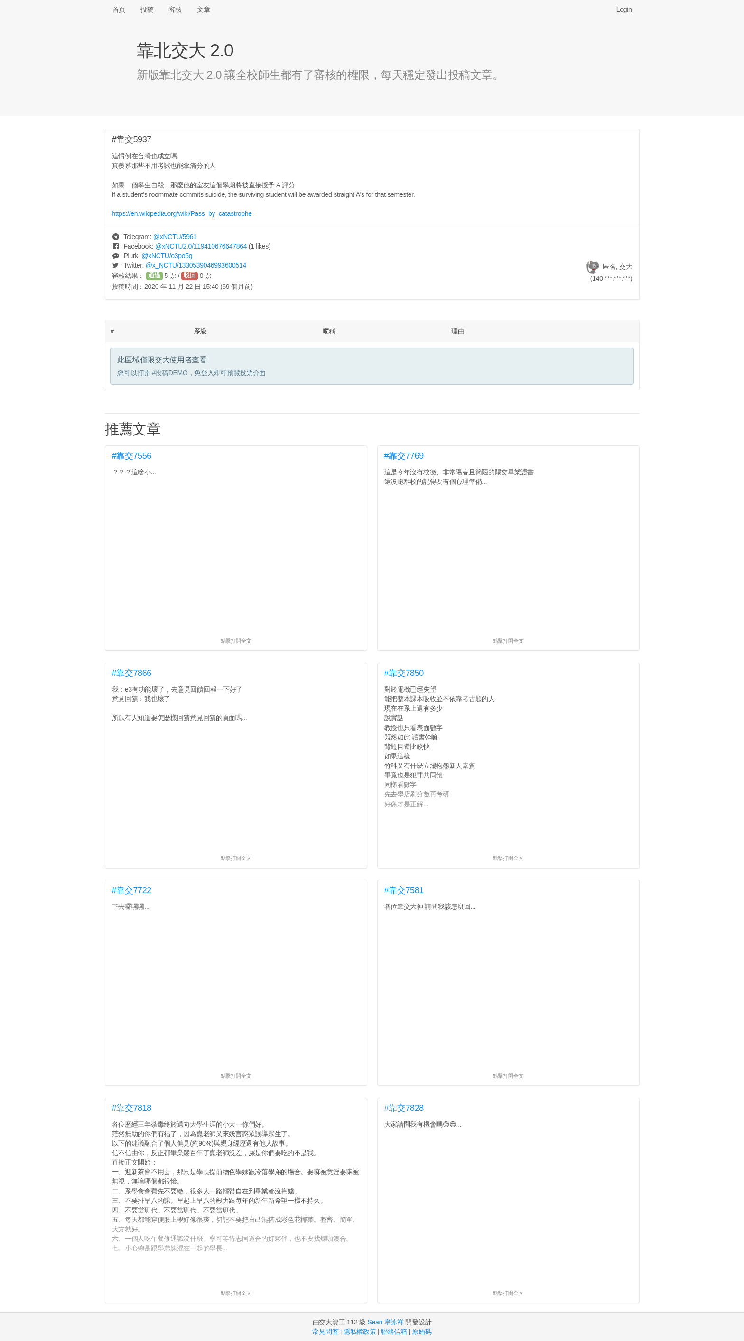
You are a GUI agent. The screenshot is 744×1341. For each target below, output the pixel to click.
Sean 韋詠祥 (385, 1322)
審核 (174, 9)
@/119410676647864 (201, 246)
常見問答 (325, 1331)
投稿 (146, 9)
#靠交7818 (132, 1108)
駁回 (190, 275)
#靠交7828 (404, 1108)
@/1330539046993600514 (196, 265)
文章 (203, 9)
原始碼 (421, 1331)
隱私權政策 (360, 1331)
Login (624, 9)
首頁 (118, 9)
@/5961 (175, 236)
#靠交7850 (404, 673)
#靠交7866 (132, 673)
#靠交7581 (404, 890)
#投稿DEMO (170, 373)
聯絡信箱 (394, 1331)
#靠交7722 (132, 890)
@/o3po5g (166, 255)
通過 (154, 275)
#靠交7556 (132, 456)
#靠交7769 (404, 456)
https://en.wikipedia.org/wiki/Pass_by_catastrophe (182, 213)
